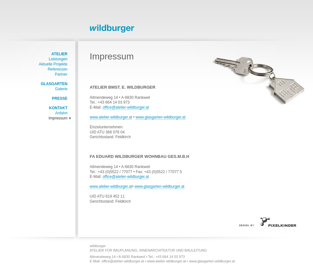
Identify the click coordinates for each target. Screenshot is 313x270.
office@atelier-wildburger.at (126, 107)
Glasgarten (54, 83)
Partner (61, 74)
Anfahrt (61, 113)
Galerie (61, 89)
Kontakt (58, 108)
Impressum (58, 118)
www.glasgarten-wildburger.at (160, 117)
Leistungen (58, 59)
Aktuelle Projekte (53, 64)
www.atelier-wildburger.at (111, 117)
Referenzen (57, 69)
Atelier (59, 54)
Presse (59, 98)
